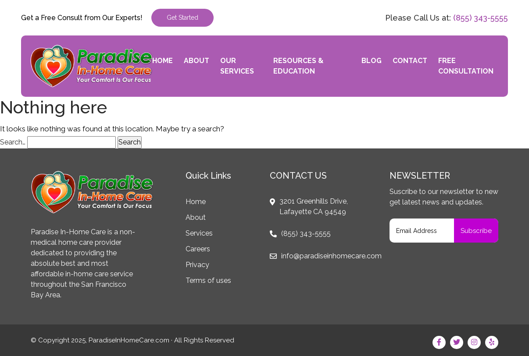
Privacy (197, 265)
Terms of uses (208, 280)
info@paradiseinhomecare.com (331, 256)
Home (162, 60)
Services (199, 233)
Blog (371, 60)
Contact (410, 60)
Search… (12, 142)
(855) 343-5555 (480, 17)
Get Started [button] (182, 17)
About (196, 60)
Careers (198, 249)
